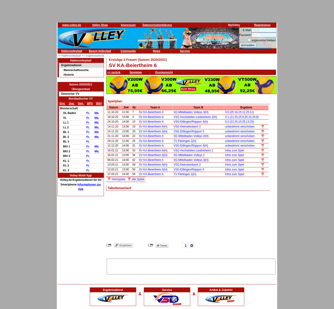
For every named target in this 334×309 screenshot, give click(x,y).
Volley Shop (100, 25)
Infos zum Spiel (234, 150)
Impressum (128, 25)
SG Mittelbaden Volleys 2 (189, 155)
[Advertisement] (191, 266)
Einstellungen (192, 245)
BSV (99, 103)
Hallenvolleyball (71, 51)
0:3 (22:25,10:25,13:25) (239, 121)
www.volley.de (71, 25)
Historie (69, 74)
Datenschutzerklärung (157, 25)
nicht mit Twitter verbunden (150, 245)
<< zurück (113, 72)
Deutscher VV (70, 93)
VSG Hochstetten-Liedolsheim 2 (193, 150)
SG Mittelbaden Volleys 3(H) (191, 112)
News (156, 51)
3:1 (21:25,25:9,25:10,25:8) (242, 117)
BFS (90, 103)
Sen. (81, 103)
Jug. (71, 103)
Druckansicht (164, 72)
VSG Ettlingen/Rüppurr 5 (188, 131)
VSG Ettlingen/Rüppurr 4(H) (190, 121)
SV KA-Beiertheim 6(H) (153, 126)
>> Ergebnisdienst (93, 55)
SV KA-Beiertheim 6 (151, 112)
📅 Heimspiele (116, 179)
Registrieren (262, 25)
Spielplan (135, 72)
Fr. (88, 113)
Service (185, 51)
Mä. (96, 113)
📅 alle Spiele (136, 179)
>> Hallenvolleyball (70, 55)
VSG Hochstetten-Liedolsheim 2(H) (195, 117)
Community (128, 51)
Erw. (62, 103)
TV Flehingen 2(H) (184, 141)
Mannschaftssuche (76, 70)
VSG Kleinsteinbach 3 (187, 126)
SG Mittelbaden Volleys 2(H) (191, 136)
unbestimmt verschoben (239, 126)
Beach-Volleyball (100, 51)
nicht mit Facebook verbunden (109, 245)
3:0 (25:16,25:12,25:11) (239, 112)
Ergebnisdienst (71, 65)
